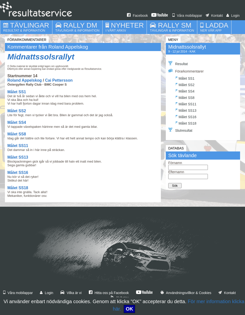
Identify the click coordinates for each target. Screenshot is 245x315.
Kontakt (214, 16)
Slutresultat (180, 130)
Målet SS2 (16, 111)
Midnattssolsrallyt (40, 56)
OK (129, 309)
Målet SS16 (17, 172)
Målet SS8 (16, 134)
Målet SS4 (16, 122)
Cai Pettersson (59, 80)
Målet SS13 (17, 157)
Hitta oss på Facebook (109, 293)
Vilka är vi (70, 293)
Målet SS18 (17, 188)
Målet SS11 (17, 146)
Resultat (178, 63)
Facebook (137, 16)
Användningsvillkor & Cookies (186, 293)
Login (233, 16)
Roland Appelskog (24, 80)
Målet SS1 (16, 92)
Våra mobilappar (187, 16)
